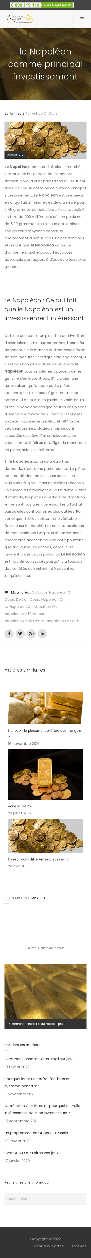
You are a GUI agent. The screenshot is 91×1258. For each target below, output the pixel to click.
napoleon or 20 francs (24, 621)
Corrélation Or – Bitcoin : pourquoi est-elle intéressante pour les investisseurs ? (42, 1109)
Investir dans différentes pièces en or (39, 859)
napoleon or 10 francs (24, 613)
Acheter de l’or (20, 806)
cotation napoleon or (52, 592)
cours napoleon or (47, 599)
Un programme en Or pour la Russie (36, 1132)
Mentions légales (49, 1245)
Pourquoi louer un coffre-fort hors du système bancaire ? (37, 1082)
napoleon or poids (63, 621)
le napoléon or (18, 606)
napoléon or (45, 606)
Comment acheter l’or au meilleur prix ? (37, 1024)
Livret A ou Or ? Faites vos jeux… (32, 1152)
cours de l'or (16, 599)
